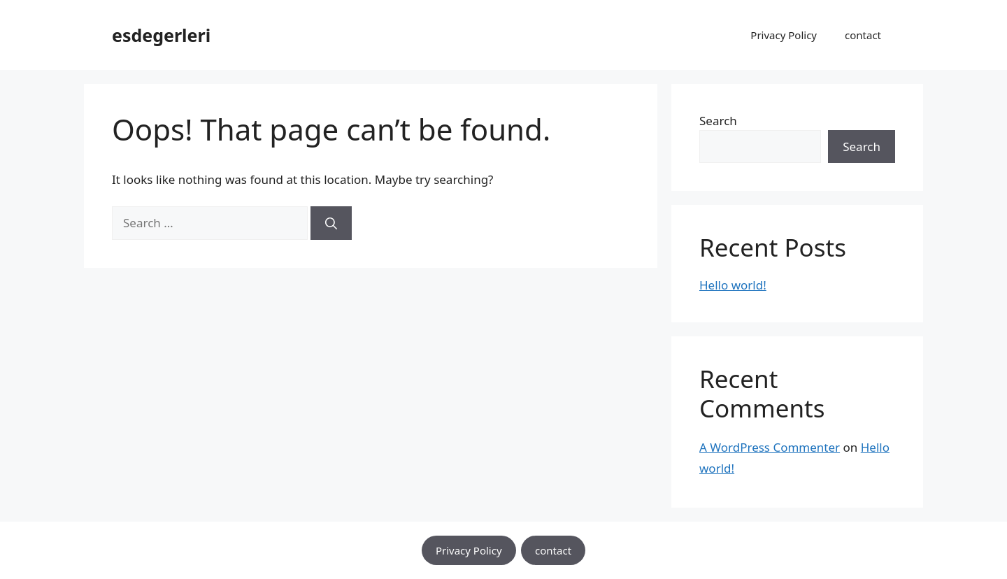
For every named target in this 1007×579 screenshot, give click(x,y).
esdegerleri (161, 35)
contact (863, 35)
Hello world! (732, 285)
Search (718, 121)
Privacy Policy (783, 35)
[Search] (331, 223)
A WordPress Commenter (769, 447)
